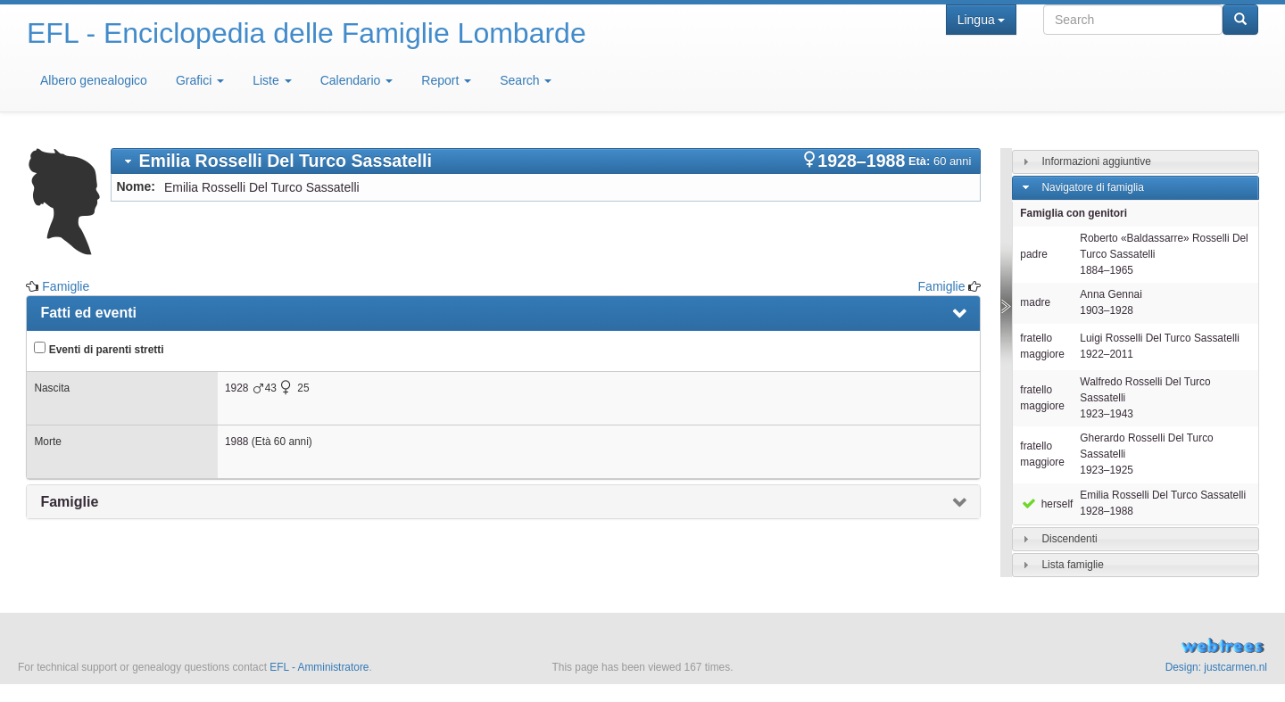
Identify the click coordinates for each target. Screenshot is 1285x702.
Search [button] (525, 80)
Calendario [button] (357, 80)
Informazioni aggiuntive (1095, 161)
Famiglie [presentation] (69, 501)
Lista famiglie (1072, 564)
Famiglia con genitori (1073, 213)
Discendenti (1069, 539)
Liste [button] (272, 80)
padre (1033, 254)
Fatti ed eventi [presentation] (88, 312)
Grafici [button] (200, 80)
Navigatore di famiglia (1092, 187)
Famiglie (65, 286)
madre (1035, 302)
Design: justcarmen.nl (1216, 667)
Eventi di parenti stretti (98, 349)
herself (1046, 504)
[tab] (546, 161)
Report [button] (446, 80)
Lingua (981, 19)
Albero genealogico (93, 80)
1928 (236, 388)
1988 (236, 441)
